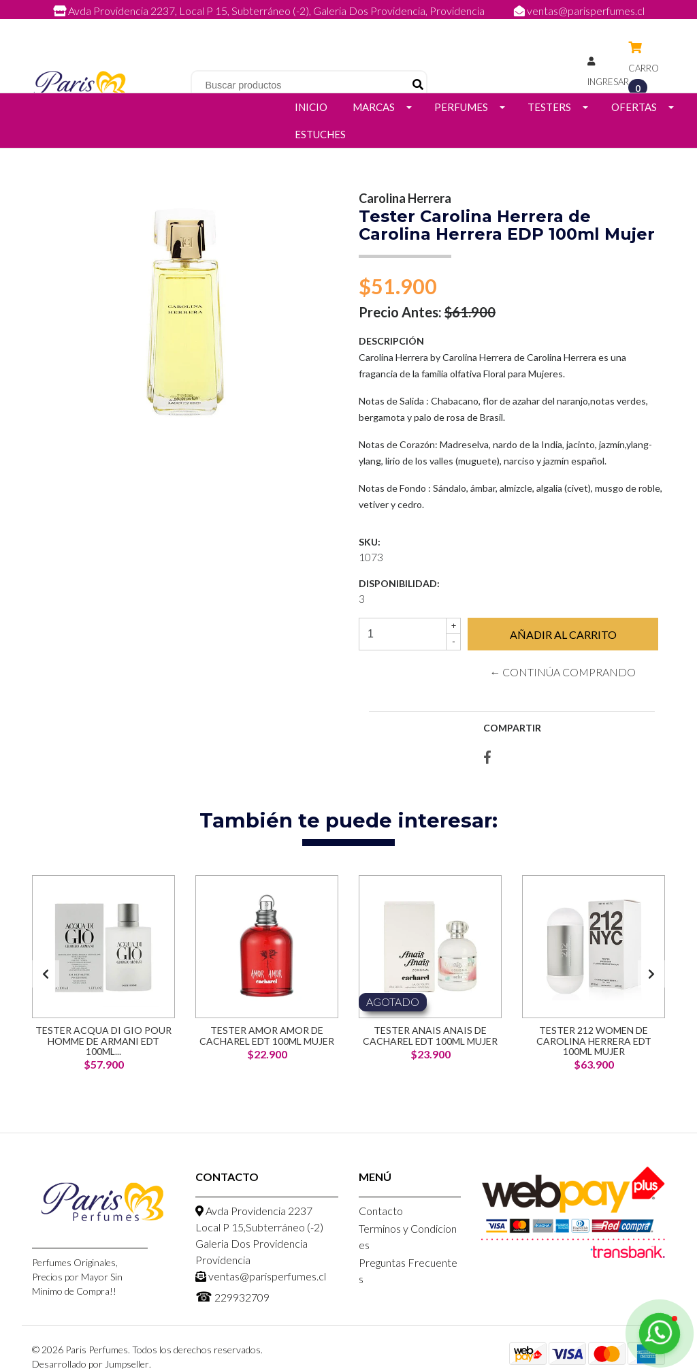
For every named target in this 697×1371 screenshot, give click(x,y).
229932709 (362, 25)
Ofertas (634, 107)
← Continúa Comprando (562, 671)
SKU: (369, 542)
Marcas (374, 107)
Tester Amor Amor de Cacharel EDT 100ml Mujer (266, 1035)
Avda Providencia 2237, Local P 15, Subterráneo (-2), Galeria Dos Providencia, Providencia (270, 10)
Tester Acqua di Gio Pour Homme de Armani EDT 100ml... (103, 1040)
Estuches (320, 134)
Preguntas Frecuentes (408, 1270)
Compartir (512, 728)
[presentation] (45, 974)
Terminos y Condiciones (408, 1236)
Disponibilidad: (399, 583)
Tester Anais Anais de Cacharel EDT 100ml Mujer (430, 1035)
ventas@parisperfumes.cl (579, 10)
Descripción (391, 341)
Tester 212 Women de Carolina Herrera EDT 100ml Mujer (593, 1040)
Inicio (311, 107)
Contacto (381, 1210)
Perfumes (461, 107)
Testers (549, 107)
